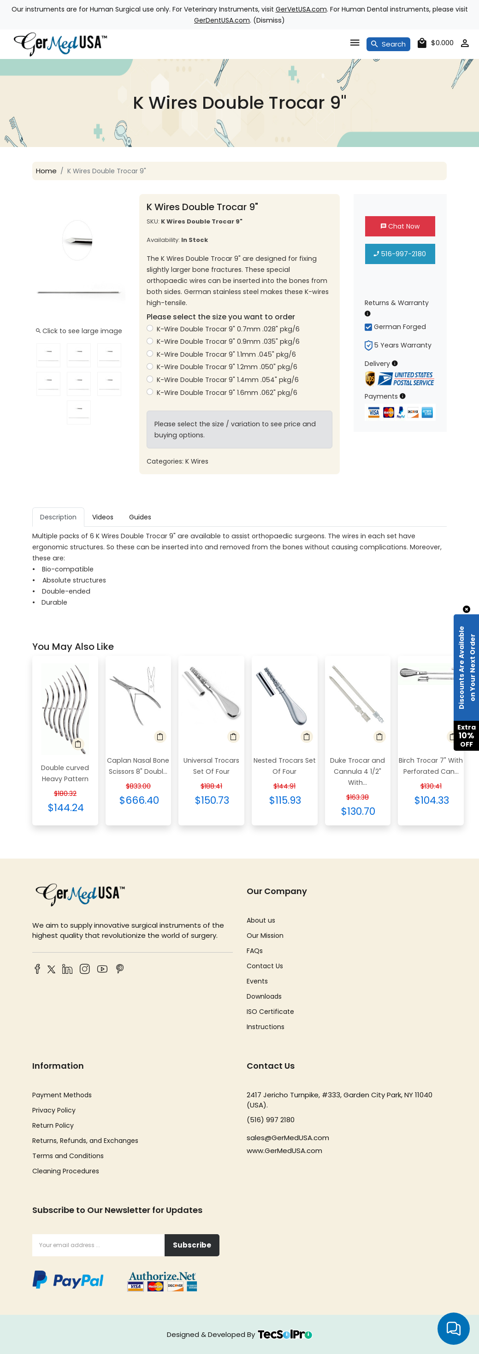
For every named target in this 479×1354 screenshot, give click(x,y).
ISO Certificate (270, 1011)
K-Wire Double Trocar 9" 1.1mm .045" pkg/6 (226, 354)
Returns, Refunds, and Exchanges (85, 1140)
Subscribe (192, 1245)
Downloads (264, 996)
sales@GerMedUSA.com (288, 1137)
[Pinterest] (120, 970)
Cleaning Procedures (65, 1171)
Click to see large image (79, 331)
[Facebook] (37, 970)
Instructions (265, 1026)
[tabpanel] (239, 569)
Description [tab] (58, 517)
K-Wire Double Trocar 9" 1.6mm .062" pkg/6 (226, 392)
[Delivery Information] (395, 363)
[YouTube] (102, 970)
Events (257, 981)
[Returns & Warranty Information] (368, 313)
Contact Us (265, 966)
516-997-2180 (400, 253)
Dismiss (269, 20)
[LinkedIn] (67, 970)
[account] (465, 45)
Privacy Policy (54, 1110)
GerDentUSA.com (222, 20)
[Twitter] (50, 970)
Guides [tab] (140, 517)
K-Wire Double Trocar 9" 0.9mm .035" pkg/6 (228, 341)
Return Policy (53, 1125)
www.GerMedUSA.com (284, 1150)
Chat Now (400, 226)
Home (46, 171)
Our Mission (265, 935)
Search (388, 44)
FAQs (255, 950)
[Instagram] (85, 970)
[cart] (436, 43)
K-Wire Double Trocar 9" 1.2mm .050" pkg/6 (226, 366)
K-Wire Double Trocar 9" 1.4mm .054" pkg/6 (227, 379)
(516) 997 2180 (271, 1119)
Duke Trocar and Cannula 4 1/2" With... (357, 771)
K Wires (196, 461)
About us (261, 920)
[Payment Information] (403, 396)
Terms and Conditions (68, 1155)
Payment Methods (62, 1095)
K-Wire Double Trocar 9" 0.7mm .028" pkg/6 (228, 329)
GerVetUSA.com (301, 9)
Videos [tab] (102, 517)
